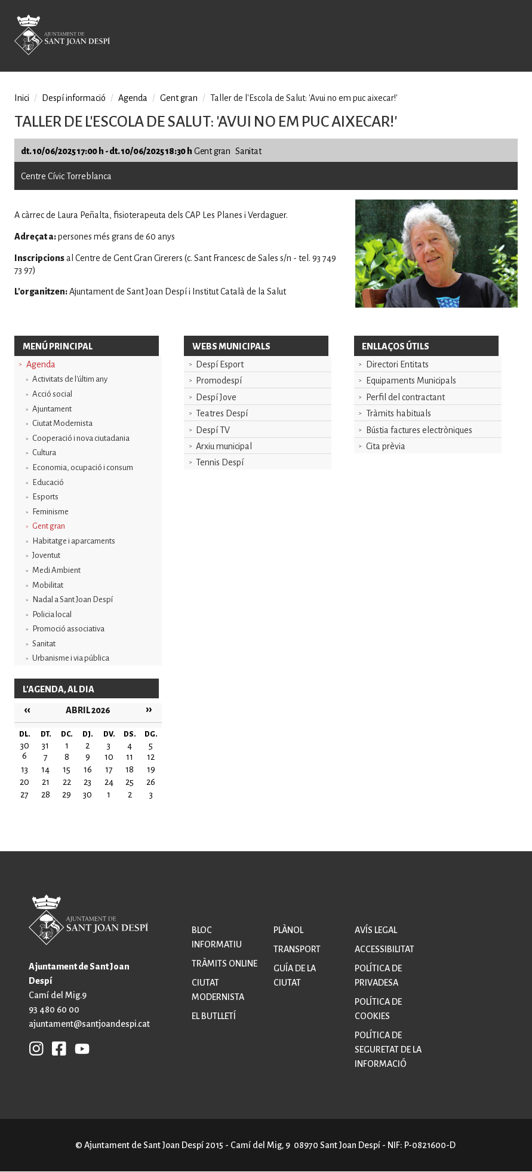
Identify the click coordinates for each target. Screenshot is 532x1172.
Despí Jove (216, 397)
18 (129, 769)
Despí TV (213, 430)
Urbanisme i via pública (70, 658)
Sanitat (44, 643)
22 (67, 782)
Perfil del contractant (405, 397)
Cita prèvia (385, 446)
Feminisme (50, 511)
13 (24, 769)
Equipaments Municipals (411, 380)
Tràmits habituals (398, 413)
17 (109, 769)
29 (66, 794)
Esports (45, 496)
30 (87, 794)
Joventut (46, 555)
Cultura (44, 452)
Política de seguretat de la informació (388, 1049)
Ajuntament (52, 408)
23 (87, 782)
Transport (297, 949)
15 (66, 769)
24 (108, 782)
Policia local (52, 614)
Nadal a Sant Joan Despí (72, 599)
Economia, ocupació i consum (82, 467)
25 (129, 782)
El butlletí (214, 1016)
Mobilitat (47, 585)
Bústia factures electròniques (419, 430)
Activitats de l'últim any (69, 379)
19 (151, 769)
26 (150, 782)
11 (129, 757)
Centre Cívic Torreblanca (66, 176)
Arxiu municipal (224, 446)
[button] (436, 304)
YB (79, 1048)
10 (108, 757)
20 (24, 782)
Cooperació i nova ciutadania (81, 438)
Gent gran (48, 525)
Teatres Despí (222, 413)
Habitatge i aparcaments (73, 540)
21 (46, 782)
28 (45, 794)
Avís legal (376, 930)
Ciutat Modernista (62, 423)
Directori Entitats (397, 364)
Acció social (52, 393)
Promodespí (219, 380)
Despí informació (74, 98)
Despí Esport (220, 364)
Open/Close (501, 37)
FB (56, 1048)
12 (151, 757)
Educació (48, 482)
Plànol (288, 930)
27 (24, 794)
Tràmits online (224, 963)
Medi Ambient (56, 570)
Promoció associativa (68, 628)
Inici (21, 98)
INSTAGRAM (36, 1048)
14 (45, 769)
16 (88, 769)
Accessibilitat (384, 949)
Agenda (41, 364)
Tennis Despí (220, 462)
